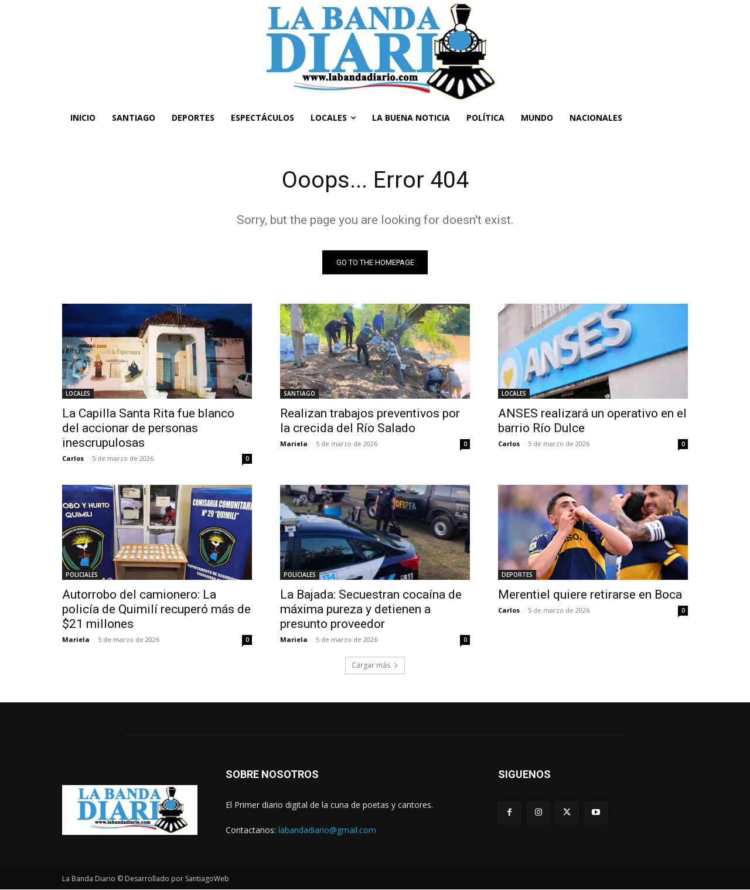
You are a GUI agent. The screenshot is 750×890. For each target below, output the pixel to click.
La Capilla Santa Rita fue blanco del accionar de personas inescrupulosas (148, 428)
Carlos (73, 458)
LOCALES (78, 394)
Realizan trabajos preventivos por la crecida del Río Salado (370, 421)
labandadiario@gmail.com (327, 830)
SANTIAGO (299, 394)
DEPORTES (517, 575)
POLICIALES (82, 575)
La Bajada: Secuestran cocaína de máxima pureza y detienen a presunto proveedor (371, 609)
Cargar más (375, 666)
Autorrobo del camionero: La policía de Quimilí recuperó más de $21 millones (156, 609)
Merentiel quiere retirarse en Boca (590, 595)
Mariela (294, 444)
